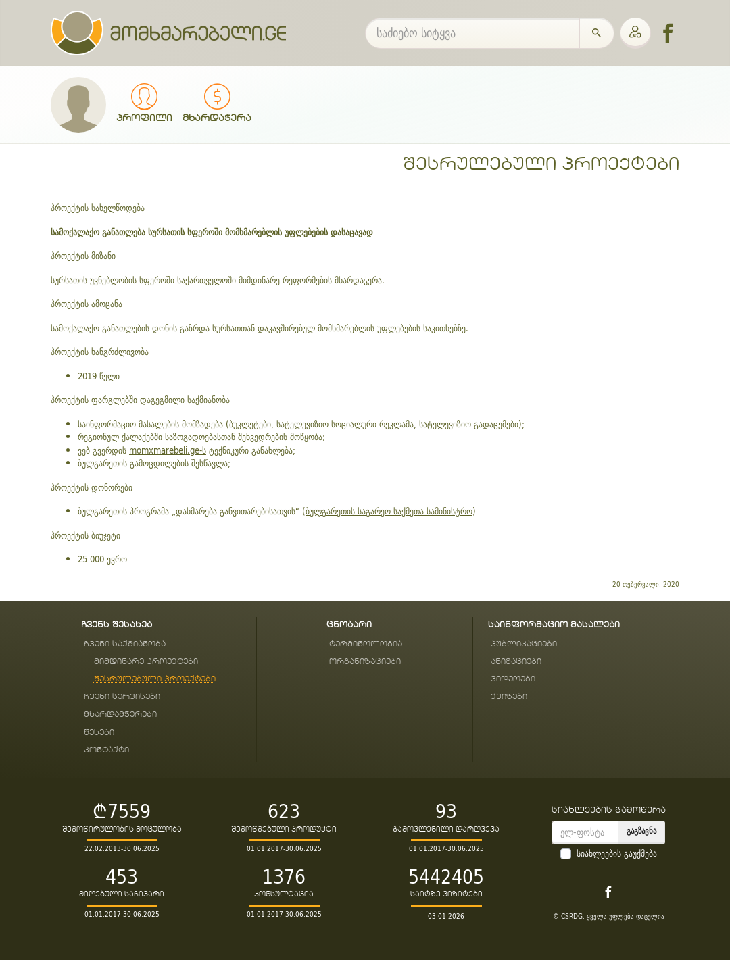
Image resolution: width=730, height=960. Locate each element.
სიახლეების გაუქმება (617, 854)
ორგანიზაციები (365, 661)
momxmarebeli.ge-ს (167, 450)
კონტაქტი (106, 750)
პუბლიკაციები (524, 644)
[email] (585, 832)
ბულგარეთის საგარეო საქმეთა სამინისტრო (389, 511)
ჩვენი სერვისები (122, 697)
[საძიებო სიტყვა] (472, 33)
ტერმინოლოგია (365, 644)
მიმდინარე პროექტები (146, 661)
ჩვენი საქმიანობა (125, 644)
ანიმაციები (516, 661)
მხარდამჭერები (120, 714)
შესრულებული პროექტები (541, 164)
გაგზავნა (641, 830)
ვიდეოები (513, 679)
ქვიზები (509, 697)
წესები (99, 732)
